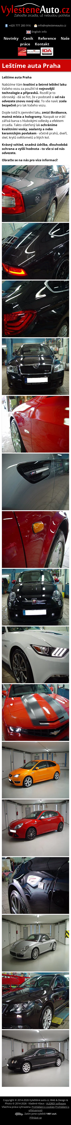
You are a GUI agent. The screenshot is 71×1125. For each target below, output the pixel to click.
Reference (47, 38)
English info (36, 31)
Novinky (11, 38)
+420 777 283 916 (20, 25)
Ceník (28, 38)
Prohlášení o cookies (43, 1107)
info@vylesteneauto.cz (52, 25)
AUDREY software (56, 1103)
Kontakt (42, 44)
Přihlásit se (36, 1117)
